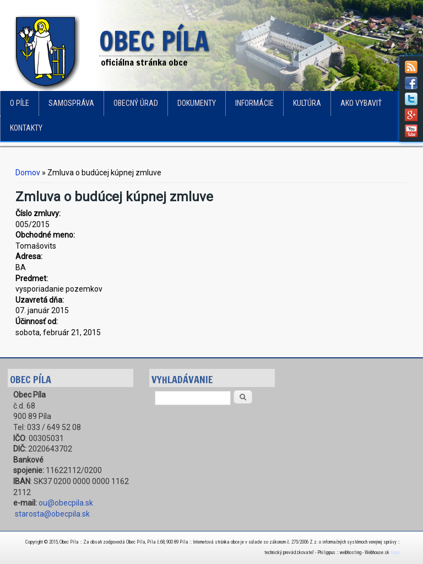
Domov (27, 172)
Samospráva (71, 103)
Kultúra (307, 103)
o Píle (19, 103)
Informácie (254, 103)
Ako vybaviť (361, 103)
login (395, 552)
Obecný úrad (135, 103)
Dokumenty (196, 103)
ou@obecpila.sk (66, 502)
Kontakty (26, 127)
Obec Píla (154, 42)
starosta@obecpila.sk (52, 513)
